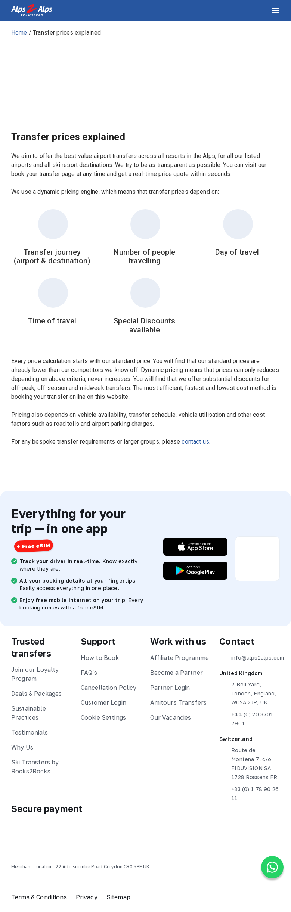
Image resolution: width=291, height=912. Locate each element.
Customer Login (103, 702)
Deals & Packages (36, 693)
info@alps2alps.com (249, 657)
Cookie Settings (103, 717)
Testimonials (29, 732)
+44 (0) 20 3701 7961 (246, 718)
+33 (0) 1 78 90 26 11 (249, 793)
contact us (195, 441)
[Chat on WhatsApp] (272, 867)
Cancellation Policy (109, 687)
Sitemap (118, 897)
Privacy (86, 897)
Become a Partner (176, 672)
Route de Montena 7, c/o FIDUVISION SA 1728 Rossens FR (248, 763)
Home (19, 32)
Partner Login (170, 687)
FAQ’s (89, 672)
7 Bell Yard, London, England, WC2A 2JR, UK (247, 692)
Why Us (22, 747)
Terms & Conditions (39, 897)
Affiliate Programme (179, 657)
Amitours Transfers (178, 702)
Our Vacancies (170, 717)
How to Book (100, 657)
